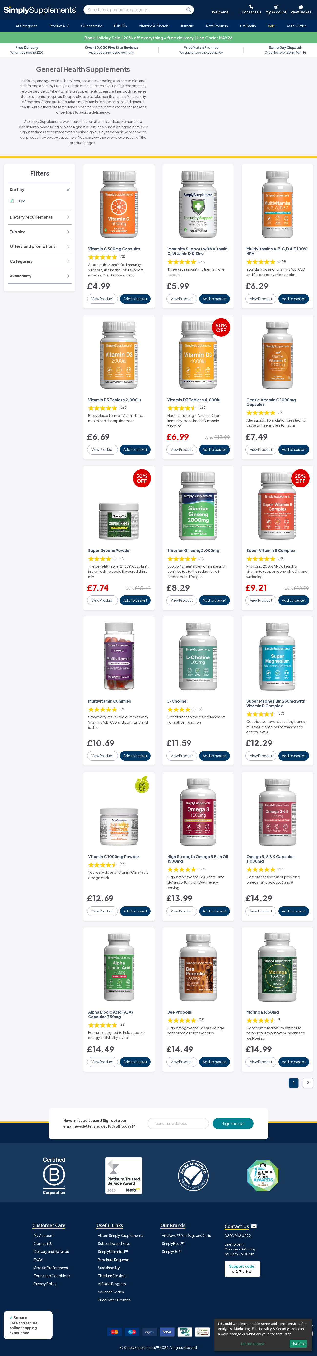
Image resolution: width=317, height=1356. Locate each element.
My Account (43, 1235)
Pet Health (248, 26)
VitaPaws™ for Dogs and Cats (186, 1235)
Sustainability (109, 1267)
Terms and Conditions (52, 1275)
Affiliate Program (112, 1284)
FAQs (38, 1259)
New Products (217, 26)
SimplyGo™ (172, 1251)
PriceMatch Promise (114, 1300)
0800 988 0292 (238, 1235)
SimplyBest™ (173, 1243)
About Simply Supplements (120, 1235)
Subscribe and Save (114, 1243)
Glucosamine (91, 26)
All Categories (26, 26)
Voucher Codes (111, 1292)
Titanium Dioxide (112, 1275)
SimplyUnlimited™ (113, 1251)
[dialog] (263, 1335)
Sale (271, 26)
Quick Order (296, 26)
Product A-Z (59, 26)
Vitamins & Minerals (154, 26)
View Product (102, 299)
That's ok (298, 1343)
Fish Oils (120, 26)
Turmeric (187, 26)
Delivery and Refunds (51, 1251)
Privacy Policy (45, 1284)
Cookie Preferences (51, 1267)
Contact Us (43, 1243)
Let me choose (253, 1343)
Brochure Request (113, 1259)
